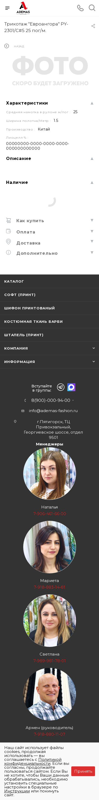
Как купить (29, 220)
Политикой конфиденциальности (33, 761)
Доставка (28, 243)
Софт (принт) (20, 295)
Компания (16, 348)
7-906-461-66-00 (49, 513)
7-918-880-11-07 (49, 734)
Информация (19, 362)
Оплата (25, 232)
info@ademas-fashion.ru (53, 410)
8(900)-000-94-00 (50, 400)
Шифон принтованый (29, 308)
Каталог (14, 281)
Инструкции (17, 790)
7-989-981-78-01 (49, 660)
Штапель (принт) (24, 335)
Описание (18, 158)
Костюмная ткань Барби (33, 321)
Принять (83, 771)
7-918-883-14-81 (49, 587)
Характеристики (27, 103)
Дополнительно (36, 253)
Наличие (17, 182)
